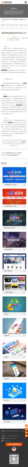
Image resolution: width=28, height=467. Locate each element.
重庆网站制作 (19, 105)
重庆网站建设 (4, 70)
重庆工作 (17, 39)
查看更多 (26, 163)
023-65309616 (14, 444)
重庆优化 (11, 39)
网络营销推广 (12, 26)
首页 (12, 19)
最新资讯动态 (3, 26)
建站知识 (16, 19)
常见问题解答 (16, 26)
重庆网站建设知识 (14, 38)
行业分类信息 (25, 26)
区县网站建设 (21, 26)
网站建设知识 (7, 26)
